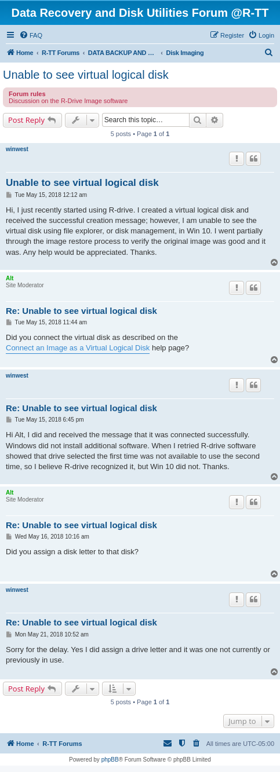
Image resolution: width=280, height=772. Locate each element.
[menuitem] (30, 35)
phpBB (110, 759)
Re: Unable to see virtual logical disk (81, 311)
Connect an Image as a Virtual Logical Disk (78, 347)
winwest (17, 149)
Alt (9, 278)
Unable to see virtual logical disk (86, 74)
